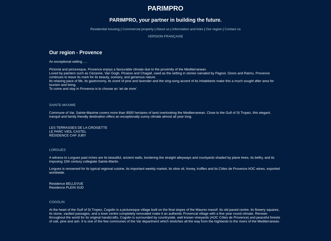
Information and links (187, 29)
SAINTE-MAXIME (62, 105)
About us (162, 29)
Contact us (233, 29)
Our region (214, 29)
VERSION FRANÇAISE (165, 36)
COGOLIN (57, 202)
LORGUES (57, 150)
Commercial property (138, 29)
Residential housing (105, 29)
